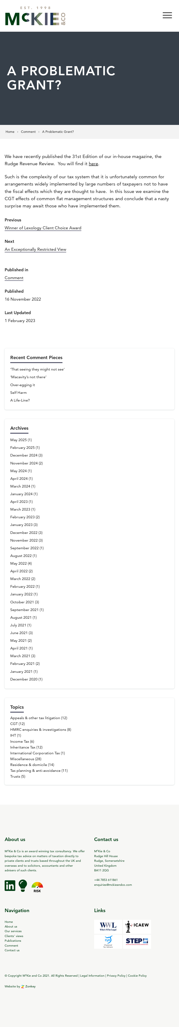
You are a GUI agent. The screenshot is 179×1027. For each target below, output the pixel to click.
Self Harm (18, 392)
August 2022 (21, 555)
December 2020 (24, 679)
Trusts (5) (17, 776)
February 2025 (22, 447)
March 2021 (20, 656)
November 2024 (24, 463)
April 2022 (19, 571)
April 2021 (19, 648)
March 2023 (20, 509)
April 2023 (19, 501)
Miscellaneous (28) (25, 759)
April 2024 (19, 478)
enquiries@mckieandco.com (113, 884)
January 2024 (21, 494)
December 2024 (24, 455)
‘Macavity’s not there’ (28, 377)
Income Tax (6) (22, 741)
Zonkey (28, 986)
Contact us (12, 950)
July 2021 (18, 625)
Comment (14, 277)
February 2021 (22, 663)
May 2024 (18, 471)
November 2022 (24, 540)
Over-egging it (22, 385)
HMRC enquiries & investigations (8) (40, 729)
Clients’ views (14, 936)
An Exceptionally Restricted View (35, 249)
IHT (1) (15, 735)
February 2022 (22, 586)
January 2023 (21, 524)
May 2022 (18, 563)
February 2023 (22, 517)
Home (9, 922)
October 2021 (22, 602)
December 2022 (24, 532)
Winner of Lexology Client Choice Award (43, 227)
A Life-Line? (20, 400)
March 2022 (20, 579)
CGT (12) (17, 723)
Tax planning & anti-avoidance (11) (39, 770)
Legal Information (92, 975)
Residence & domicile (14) (32, 765)
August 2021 (21, 617)
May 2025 (18, 440)
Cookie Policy (137, 975)
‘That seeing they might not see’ (37, 369)
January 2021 (21, 671)
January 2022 (21, 594)
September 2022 (24, 548)
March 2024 (20, 486)
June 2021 (19, 633)
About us (11, 926)
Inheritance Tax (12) (26, 747)
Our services (13, 931)
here (93, 163)
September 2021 (24, 610)
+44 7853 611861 (106, 880)
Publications (13, 940)
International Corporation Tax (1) (37, 753)
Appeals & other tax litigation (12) (38, 718)
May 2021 (18, 640)
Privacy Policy (116, 975)
